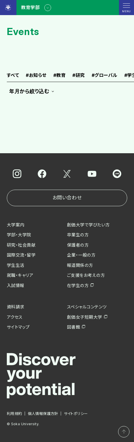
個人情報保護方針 (43, 413)
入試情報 (15, 285)
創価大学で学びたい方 (88, 225)
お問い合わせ (67, 197)
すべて (13, 75)
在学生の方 (78, 285)
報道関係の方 (80, 265)
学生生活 (15, 265)
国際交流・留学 (21, 255)
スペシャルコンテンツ (87, 307)
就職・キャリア (20, 275)
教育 (59, 75)
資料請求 (15, 307)
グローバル (105, 75)
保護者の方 (78, 245)
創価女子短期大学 (84, 317)
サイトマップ (18, 327)
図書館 (73, 327)
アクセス (14, 317)
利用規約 (14, 413)
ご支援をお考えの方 (86, 275)
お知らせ (36, 75)
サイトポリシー (76, 413)
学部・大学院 (19, 235)
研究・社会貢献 (21, 245)
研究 (78, 75)
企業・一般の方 (81, 255)
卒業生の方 (78, 235)
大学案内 (15, 225)
